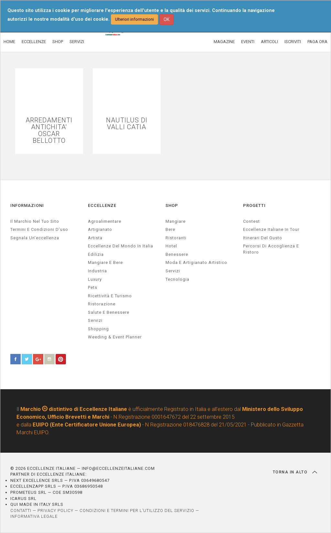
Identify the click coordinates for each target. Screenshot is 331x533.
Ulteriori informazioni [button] (134, 19)
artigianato (100, 229)
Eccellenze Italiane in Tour (271, 229)
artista (95, 237)
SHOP (57, 41)
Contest (251, 221)
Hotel (171, 246)
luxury (95, 279)
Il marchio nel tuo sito (34, 221)
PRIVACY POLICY (55, 510)
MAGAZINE (224, 41)
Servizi (173, 270)
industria (97, 270)
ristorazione (101, 303)
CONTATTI (20, 510)
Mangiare (176, 221)
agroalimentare (104, 221)
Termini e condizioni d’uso (39, 229)
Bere (170, 229)
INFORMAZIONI (27, 205)
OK (166, 19)
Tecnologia (177, 279)
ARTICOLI (269, 41)
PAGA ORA (317, 41)
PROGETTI (254, 205)
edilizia (96, 254)
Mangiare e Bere (105, 262)
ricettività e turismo (110, 295)
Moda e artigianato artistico (196, 262)
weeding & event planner (115, 337)
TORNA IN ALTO (295, 472)
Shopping (98, 328)
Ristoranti (176, 237)
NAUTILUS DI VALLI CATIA (126, 123)
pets (92, 287)
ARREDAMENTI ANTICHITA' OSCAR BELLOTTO (49, 130)
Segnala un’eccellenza (34, 237)
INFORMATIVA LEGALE (34, 516)
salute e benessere (108, 312)
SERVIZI (76, 41)
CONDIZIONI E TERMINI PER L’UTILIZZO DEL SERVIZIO (137, 510)
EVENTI (247, 41)
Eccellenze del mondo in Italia (120, 246)
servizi (95, 320)
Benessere (177, 254)
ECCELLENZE (34, 41)
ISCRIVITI (292, 41)
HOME (9, 41)
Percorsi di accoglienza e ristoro (271, 249)
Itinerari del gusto (262, 237)
